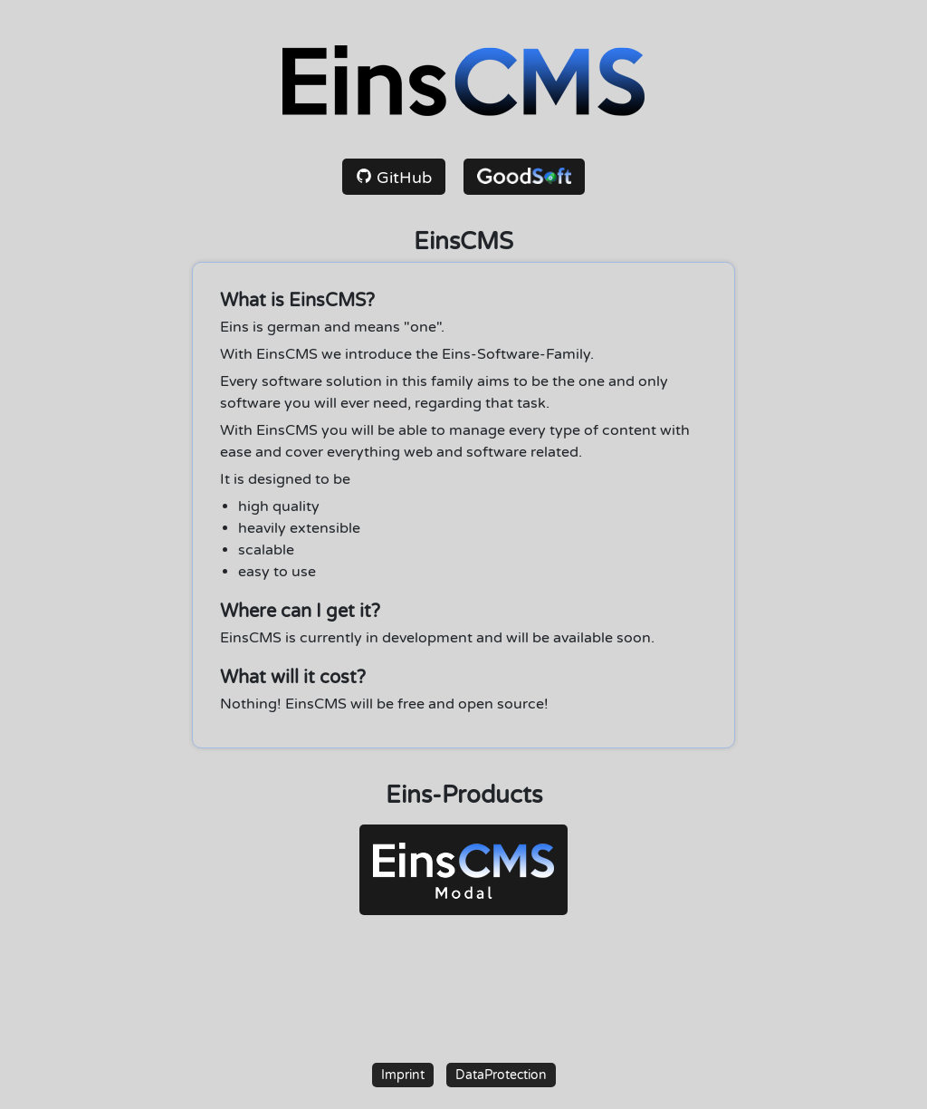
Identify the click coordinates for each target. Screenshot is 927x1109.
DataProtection (501, 1075)
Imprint (403, 1075)
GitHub (394, 178)
